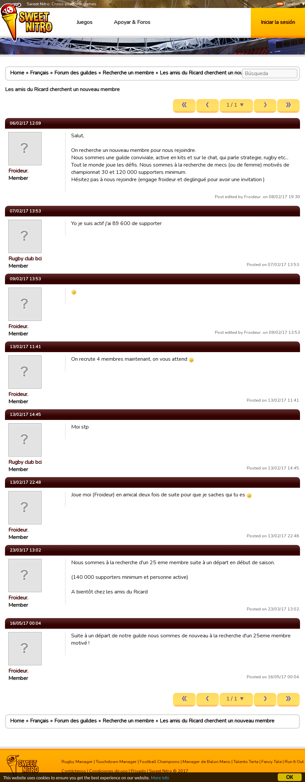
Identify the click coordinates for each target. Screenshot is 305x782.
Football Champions (160, 762)
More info (160, 778)
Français (39, 72)
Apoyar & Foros (132, 22)
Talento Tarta (245, 762)
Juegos (84, 22)
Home (17, 72)
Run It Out (294, 762)
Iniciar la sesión (278, 22)
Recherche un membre (128, 72)
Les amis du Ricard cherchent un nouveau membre (217, 72)
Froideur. (18, 171)
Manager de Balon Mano (206, 762)
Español (288, 4)
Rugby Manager (77, 762)
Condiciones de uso (108, 771)
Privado (138, 771)
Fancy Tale (271, 762)
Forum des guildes (75, 72)
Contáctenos (74, 771)
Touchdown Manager (116, 762)
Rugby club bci (25, 258)
